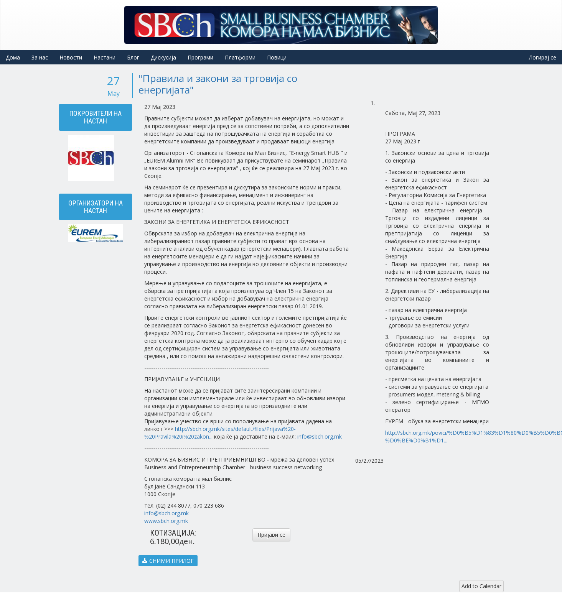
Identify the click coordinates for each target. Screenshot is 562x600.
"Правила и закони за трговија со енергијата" (217, 84)
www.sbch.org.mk (166, 520)
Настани (104, 57)
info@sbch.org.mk (319, 436)
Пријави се (271, 534)
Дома (13, 57)
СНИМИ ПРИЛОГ (168, 560)
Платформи (240, 57)
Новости (70, 57)
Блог (133, 57)
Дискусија (163, 57)
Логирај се (542, 57)
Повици (277, 57)
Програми (200, 57)
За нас (39, 57)
